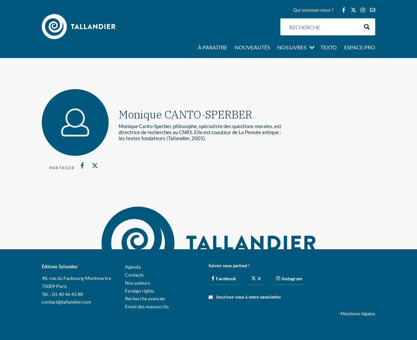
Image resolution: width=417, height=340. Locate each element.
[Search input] (322, 27)
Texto (328, 47)
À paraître (212, 47)
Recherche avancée (145, 298)
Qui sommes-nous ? (313, 10)
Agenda (133, 267)
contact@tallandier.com (66, 302)
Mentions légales (357, 313)
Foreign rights (139, 291)
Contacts (134, 275)
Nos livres (291, 47)
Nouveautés (252, 47)
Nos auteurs (137, 283)
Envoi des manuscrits (147, 306)
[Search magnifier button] (366, 26)
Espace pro (359, 47)
